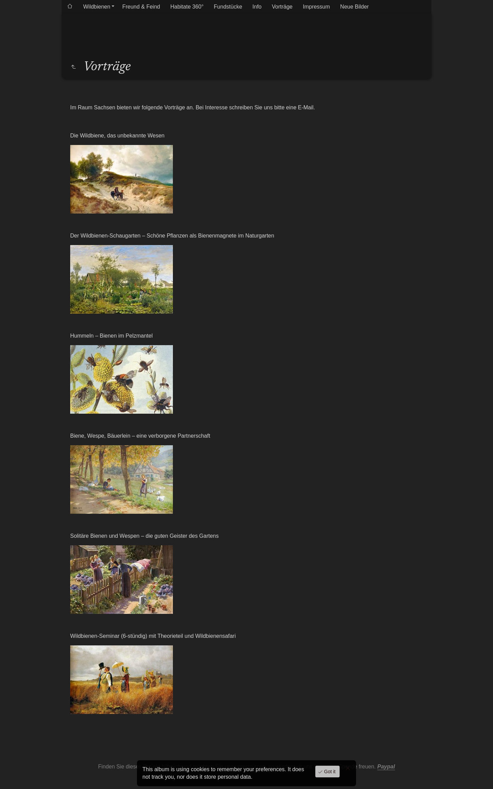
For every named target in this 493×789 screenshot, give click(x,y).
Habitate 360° (186, 7)
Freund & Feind (141, 7)
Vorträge (282, 7)
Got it (329, 771)
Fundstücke (228, 7)
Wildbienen (96, 7)
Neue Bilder (354, 7)
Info (257, 7)
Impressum (316, 7)
